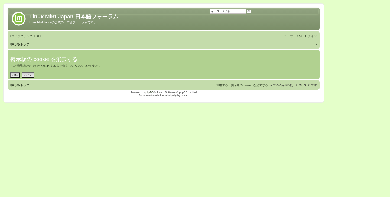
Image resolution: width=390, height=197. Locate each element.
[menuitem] (37, 36)
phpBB (149, 92)
